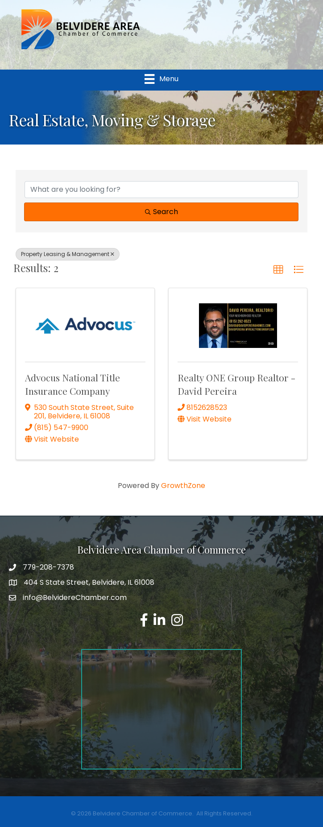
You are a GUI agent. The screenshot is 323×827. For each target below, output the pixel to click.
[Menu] (161, 79)
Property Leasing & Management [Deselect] (67, 254)
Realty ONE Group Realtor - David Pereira (236, 384)
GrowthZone (183, 485)
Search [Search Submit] (161, 212)
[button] (278, 270)
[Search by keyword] (161, 189)
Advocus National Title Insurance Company (72, 384)
